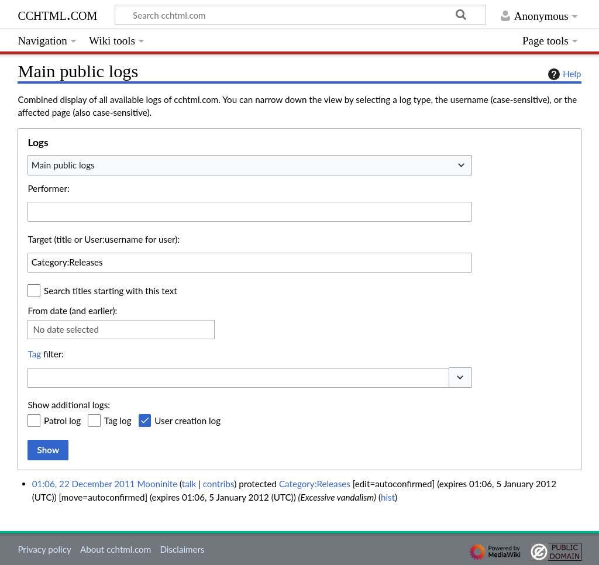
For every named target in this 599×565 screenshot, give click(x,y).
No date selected (66, 329)
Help (563, 74)
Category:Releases (314, 483)
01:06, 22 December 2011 (83, 483)
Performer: (48, 188)
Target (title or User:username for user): (103, 239)
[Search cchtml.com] (300, 14)
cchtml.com (57, 14)
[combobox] (249, 165)
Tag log (118, 420)
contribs (218, 483)
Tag (34, 354)
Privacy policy (44, 549)
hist (388, 497)
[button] (460, 377)
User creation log (187, 420)
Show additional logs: (68, 404)
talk (189, 483)
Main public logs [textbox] (63, 165)
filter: (45, 354)
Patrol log (62, 420)
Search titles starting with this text (110, 290)
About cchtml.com (115, 549)
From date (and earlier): (72, 310)
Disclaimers (182, 549)
